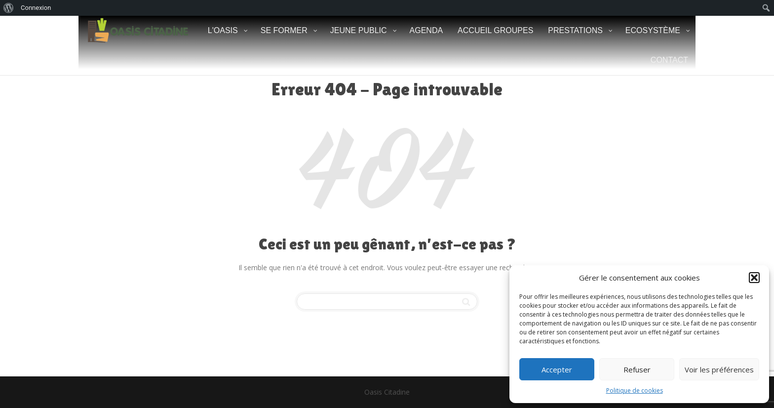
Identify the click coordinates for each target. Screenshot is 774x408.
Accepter (557, 369)
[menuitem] (8, 8)
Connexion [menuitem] (36, 7)
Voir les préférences (719, 369)
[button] (754, 278)
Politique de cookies (634, 390)
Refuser (637, 369)
